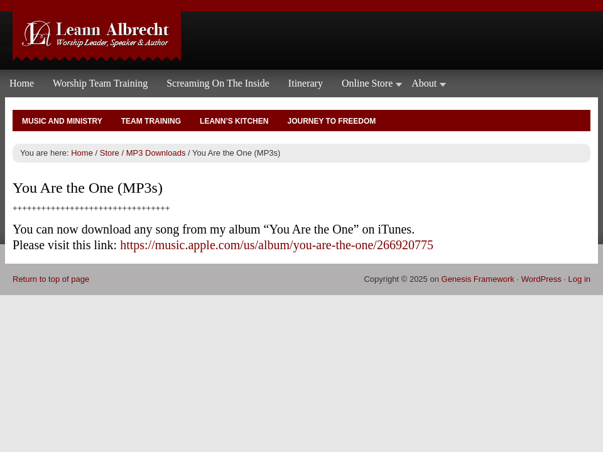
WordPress (541, 279)
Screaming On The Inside (217, 83)
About (424, 86)
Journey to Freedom (331, 121)
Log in (579, 279)
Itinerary (305, 83)
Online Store (367, 86)
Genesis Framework (478, 279)
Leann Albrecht (301, 35)
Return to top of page (51, 279)
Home (21, 83)
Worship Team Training (100, 83)
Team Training (151, 121)
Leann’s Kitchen (234, 121)
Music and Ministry (62, 121)
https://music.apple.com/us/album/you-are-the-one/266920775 (276, 245)
